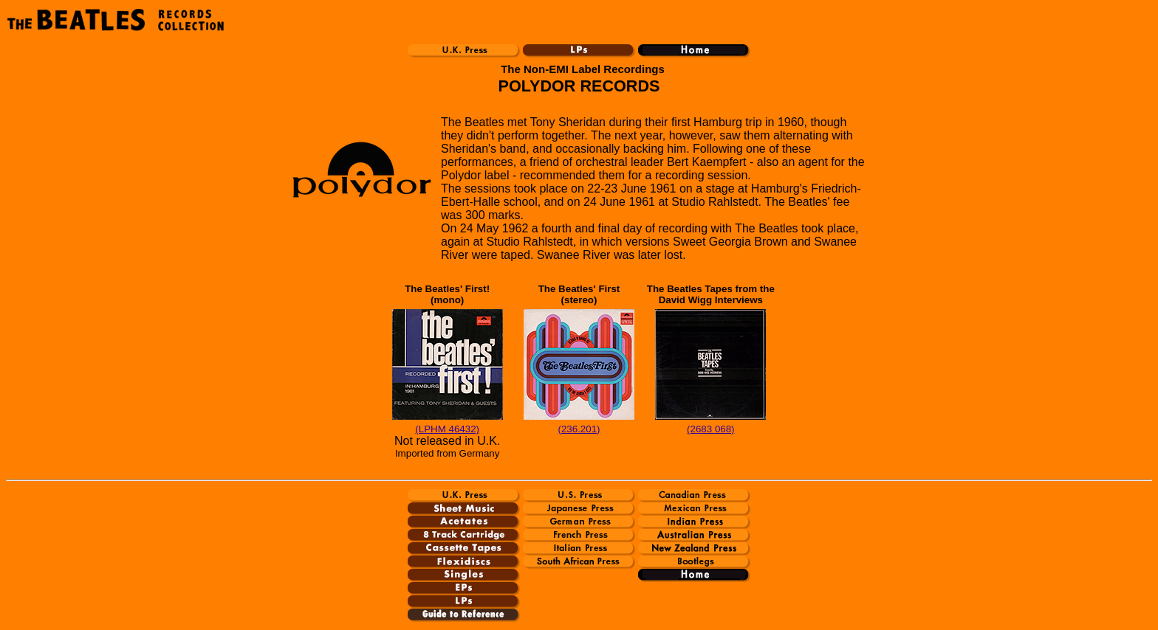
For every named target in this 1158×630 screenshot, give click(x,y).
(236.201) (579, 429)
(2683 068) (710, 429)
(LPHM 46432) (447, 429)
